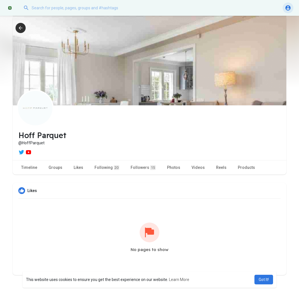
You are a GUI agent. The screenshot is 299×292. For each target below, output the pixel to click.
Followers (143, 167)
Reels (221, 167)
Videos (198, 167)
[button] (78, 8)
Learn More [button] (179, 279)
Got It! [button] (264, 279)
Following (106, 167)
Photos (173, 167)
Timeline (29, 167)
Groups (55, 167)
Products (246, 167)
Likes (78, 167)
